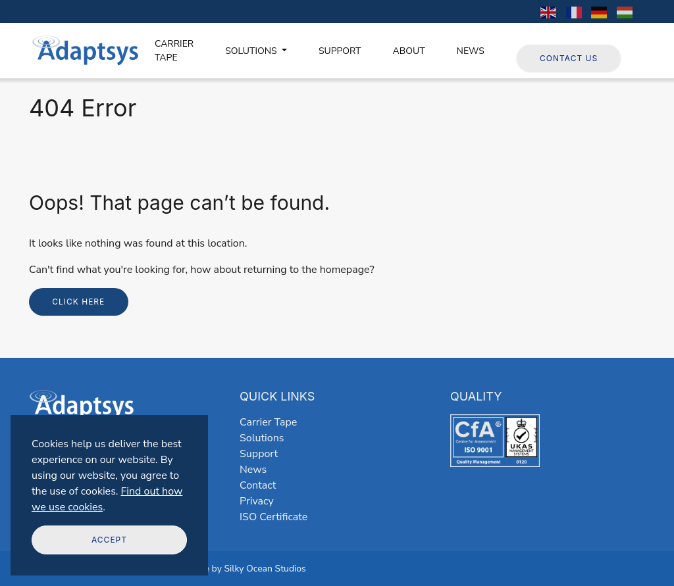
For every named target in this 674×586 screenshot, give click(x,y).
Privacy (257, 501)
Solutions (262, 438)
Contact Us (569, 58)
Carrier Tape (268, 422)
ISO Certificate (273, 517)
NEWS (470, 51)
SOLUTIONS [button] (252, 51)
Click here (78, 301)
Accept (109, 540)
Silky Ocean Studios (264, 568)
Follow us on (553, 36)
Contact (258, 485)
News (253, 469)
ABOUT (409, 51)
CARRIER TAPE (174, 50)
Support (259, 454)
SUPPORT (340, 51)
